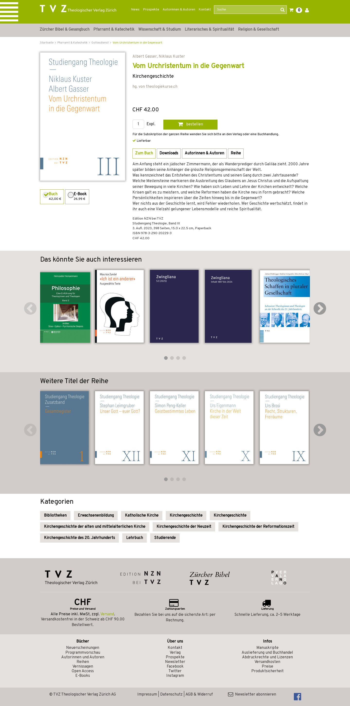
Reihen (83, 662)
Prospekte (151, 10)
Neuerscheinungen (82, 647)
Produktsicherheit (267, 671)
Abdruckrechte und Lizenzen (267, 657)
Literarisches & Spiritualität (209, 29)
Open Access (83, 671)
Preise (267, 666)
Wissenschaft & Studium (159, 29)
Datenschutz (171, 694)
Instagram (175, 675)
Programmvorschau (82, 652)
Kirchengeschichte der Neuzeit (184, 526)
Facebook (175, 666)
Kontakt (205, 10)
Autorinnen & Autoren (179, 10)
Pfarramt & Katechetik (113, 29)
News (135, 10)
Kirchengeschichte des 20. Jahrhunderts (79, 538)
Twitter (175, 671)
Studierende (165, 538)
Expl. (151, 124)
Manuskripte (267, 647)
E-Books (82, 675)
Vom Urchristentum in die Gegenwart (137, 43)
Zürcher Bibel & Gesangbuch (64, 29)
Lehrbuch (134, 538)
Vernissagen (82, 666)
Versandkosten (267, 662)
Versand (107, 614)
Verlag (175, 652)
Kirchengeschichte (186, 515)
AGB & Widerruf (199, 694)
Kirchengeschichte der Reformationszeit (258, 526)
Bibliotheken (55, 515)
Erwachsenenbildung (96, 515)
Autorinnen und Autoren (82, 657)
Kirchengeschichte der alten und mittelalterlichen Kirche (94, 526)
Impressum (147, 694)
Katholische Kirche (141, 515)
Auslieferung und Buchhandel (267, 652)
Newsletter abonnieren (252, 694)
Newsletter (175, 662)
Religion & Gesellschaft (258, 29)
